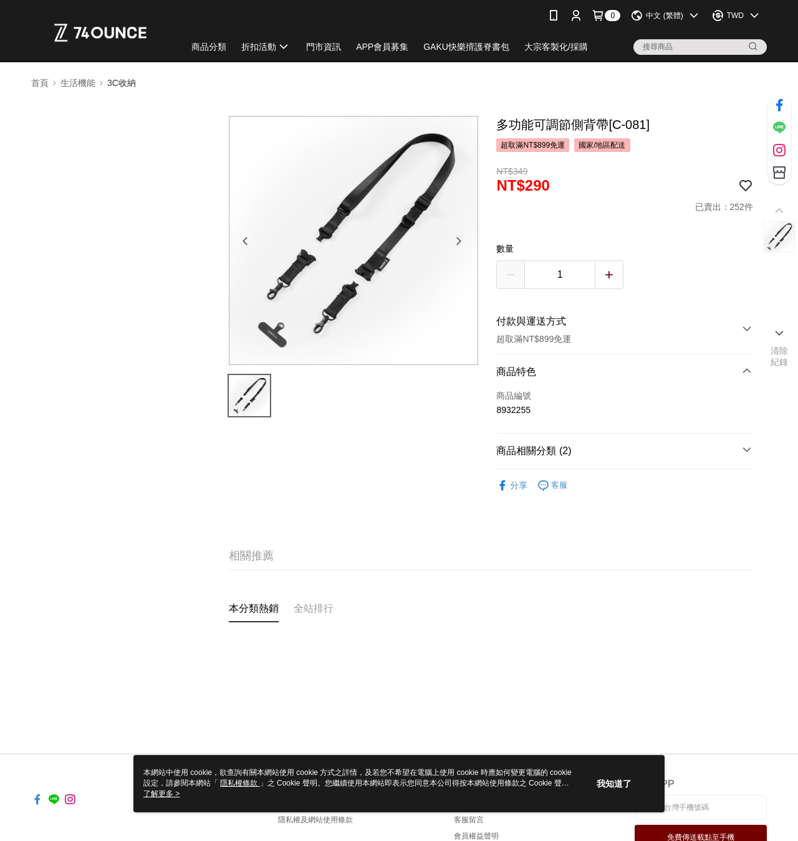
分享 (511, 485)
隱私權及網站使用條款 (315, 819)
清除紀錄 (780, 356)
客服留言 (469, 819)
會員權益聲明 (476, 836)
